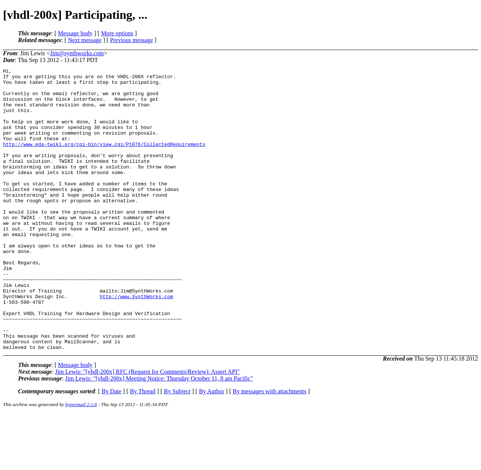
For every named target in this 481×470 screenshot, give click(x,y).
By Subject (177, 447)
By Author (211, 447)
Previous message (131, 40)
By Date (111, 447)
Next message (84, 40)
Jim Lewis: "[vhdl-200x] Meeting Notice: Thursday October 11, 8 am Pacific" (159, 435)
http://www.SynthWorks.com (136, 342)
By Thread (143, 447)
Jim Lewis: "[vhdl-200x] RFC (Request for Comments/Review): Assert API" (147, 428)
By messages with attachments (269, 447)
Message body (75, 33)
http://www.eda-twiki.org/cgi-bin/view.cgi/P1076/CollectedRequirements (104, 159)
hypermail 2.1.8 (81, 461)
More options (117, 33)
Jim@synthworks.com (77, 53)
